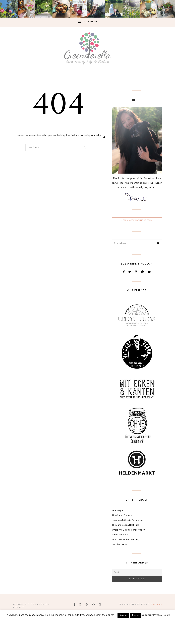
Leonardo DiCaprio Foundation (127, 520)
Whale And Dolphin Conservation (128, 530)
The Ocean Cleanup (122, 515)
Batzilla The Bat (120, 544)
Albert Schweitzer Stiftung (125, 539)
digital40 (156, 604)
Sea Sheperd (118, 510)
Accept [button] (123, 615)
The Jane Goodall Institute (125, 525)
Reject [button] (135, 615)
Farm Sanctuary (120, 534)
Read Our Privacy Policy (155, 615)
